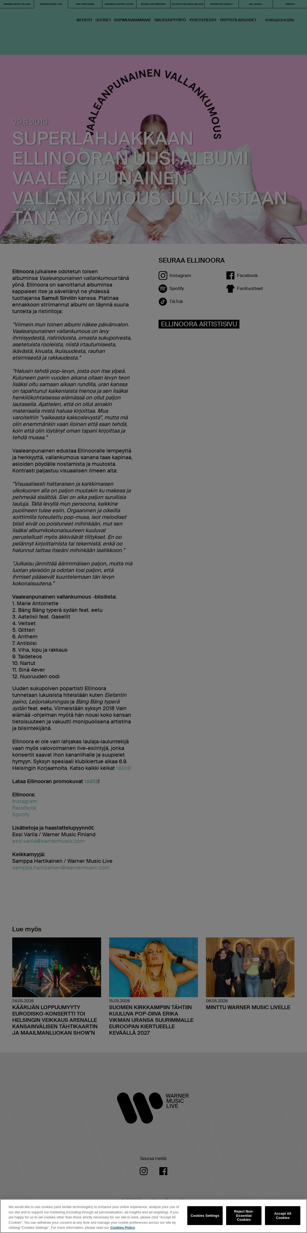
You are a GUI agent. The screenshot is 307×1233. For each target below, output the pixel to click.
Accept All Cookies (282, 1215)
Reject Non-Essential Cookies (244, 1215)
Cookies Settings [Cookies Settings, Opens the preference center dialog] (205, 1216)
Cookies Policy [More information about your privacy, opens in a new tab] (122, 1228)
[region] (153, 1216)
